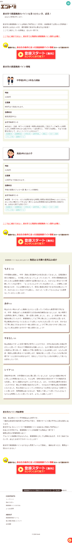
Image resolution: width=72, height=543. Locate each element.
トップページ (10, 499)
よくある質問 (10, 508)
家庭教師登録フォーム (12, 517)
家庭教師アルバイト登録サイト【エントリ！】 (38, 490)
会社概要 (8, 524)
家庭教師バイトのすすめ (13, 505)
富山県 (58, 490)
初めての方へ (10, 502)
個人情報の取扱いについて (14, 521)
